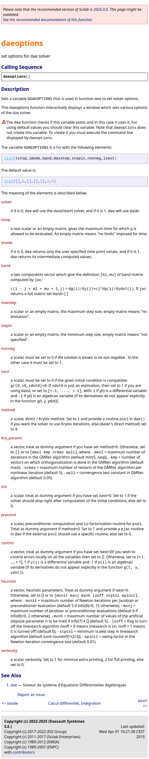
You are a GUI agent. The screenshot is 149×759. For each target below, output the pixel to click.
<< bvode (10, 703)
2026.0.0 (100, 9)
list (58, 147)
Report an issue (31, 694)
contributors (24, 752)
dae (15, 112)
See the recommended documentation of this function (47, 19)
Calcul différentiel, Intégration (74, 703)
